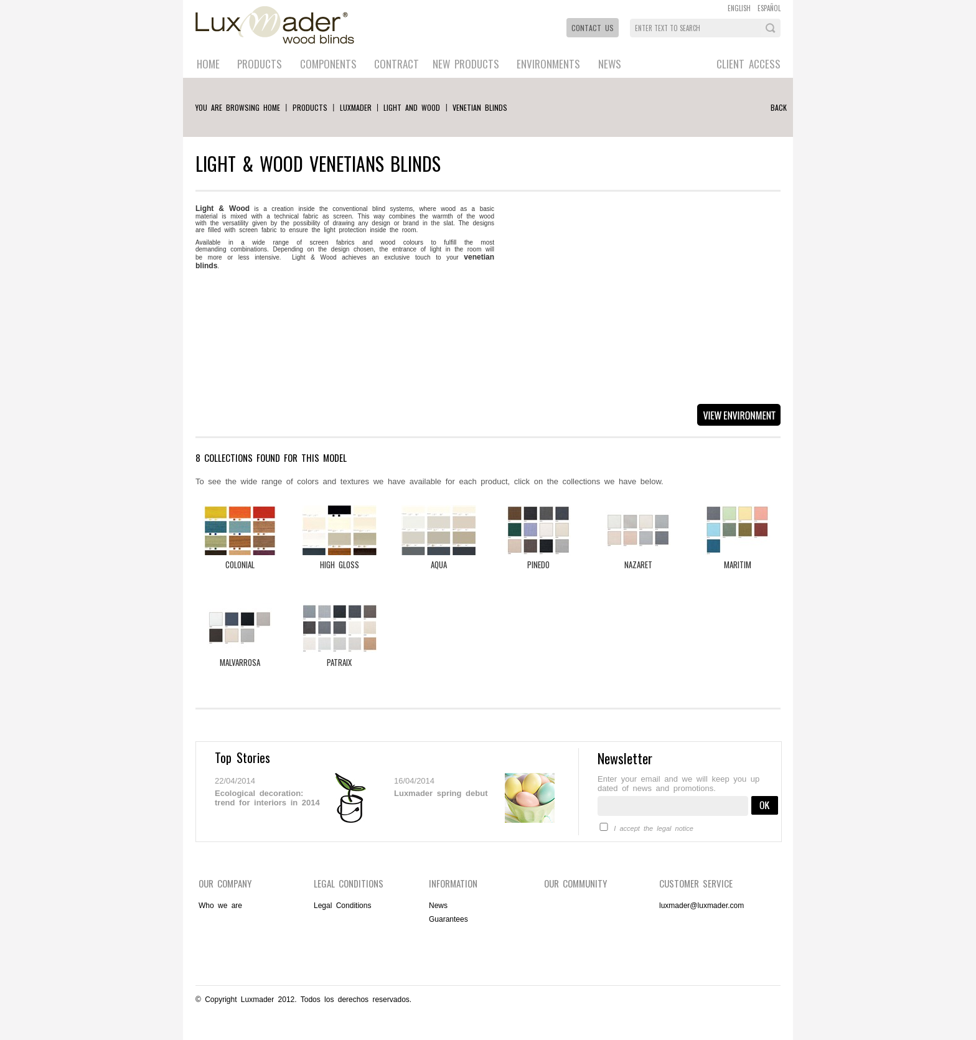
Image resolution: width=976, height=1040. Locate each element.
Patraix (339, 662)
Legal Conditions (342, 905)
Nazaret (638, 564)
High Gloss (339, 564)
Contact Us (592, 27)
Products (259, 64)
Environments (548, 64)
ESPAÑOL (769, 8)
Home (208, 64)
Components (328, 64)
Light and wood (411, 107)
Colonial (240, 564)
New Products (466, 64)
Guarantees (448, 919)
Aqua (439, 564)
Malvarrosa (240, 662)
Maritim (737, 564)
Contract (396, 64)
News (609, 64)
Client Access (748, 64)
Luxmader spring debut (440, 793)
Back (779, 107)
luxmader (356, 107)
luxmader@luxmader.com (701, 905)
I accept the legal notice (653, 828)
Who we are (220, 905)
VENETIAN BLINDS (480, 107)
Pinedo (538, 564)
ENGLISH (739, 8)
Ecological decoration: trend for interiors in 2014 (267, 798)
